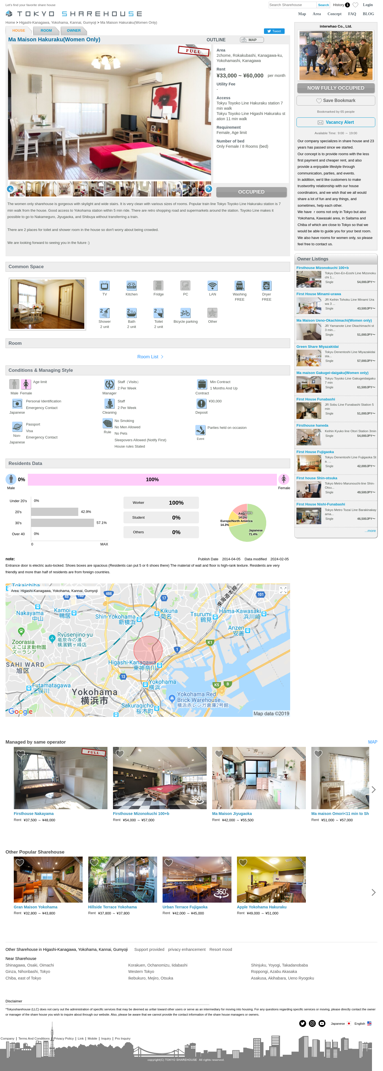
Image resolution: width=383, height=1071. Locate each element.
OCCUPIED (251, 192)
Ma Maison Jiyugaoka (232, 813)
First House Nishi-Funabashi (320, 504)
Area (317, 14)
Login (368, 4)
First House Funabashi (315, 399)
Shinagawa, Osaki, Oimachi (30, 965)
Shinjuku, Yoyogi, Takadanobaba (279, 965)
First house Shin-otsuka (316, 478)
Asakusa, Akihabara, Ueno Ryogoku (282, 978)
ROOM (46, 30)
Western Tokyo (141, 971)
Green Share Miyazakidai (317, 347)
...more (370, 531)
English (363, 1023)
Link (80, 1038)
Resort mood (220, 949)
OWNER (74, 30)
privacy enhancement (187, 949)
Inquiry (106, 1038)
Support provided (149, 949)
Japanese (341, 1023)
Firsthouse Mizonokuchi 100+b (322, 268)
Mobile (92, 1038)
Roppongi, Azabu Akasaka (274, 971)
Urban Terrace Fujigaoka (185, 907)
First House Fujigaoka (315, 452)
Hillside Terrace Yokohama (112, 907)
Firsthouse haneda (312, 425)
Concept (335, 14)
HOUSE (18, 30)
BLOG (368, 14)
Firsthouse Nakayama (34, 813)
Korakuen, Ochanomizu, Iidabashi (158, 965)
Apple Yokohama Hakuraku (262, 907)
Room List (147, 356)
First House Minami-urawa (318, 294)
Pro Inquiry (123, 1038)
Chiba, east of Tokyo (23, 978)
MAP (253, 40)
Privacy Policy (64, 1038)
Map (302, 14)
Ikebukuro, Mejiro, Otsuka (150, 978)
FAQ (352, 14)
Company (7, 1038)
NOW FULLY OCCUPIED (335, 88)
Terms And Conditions (34, 1038)
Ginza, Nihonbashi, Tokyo (28, 971)
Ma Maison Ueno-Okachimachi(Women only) (334, 320)
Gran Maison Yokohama (35, 907)
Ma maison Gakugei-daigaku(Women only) (332, 373)
